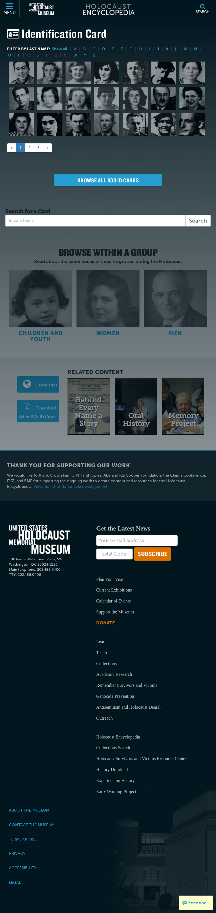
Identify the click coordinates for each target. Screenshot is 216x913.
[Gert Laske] (163, 73)
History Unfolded (112, 769)
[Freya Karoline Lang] (78, 73)
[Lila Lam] (49, 73)
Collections (106, 663)
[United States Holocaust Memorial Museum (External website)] (41, 9)
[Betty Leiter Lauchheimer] (192, 73)
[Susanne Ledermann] (21, 124)
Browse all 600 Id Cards (108, 180)
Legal (15, 881)
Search (198, 220)
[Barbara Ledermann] (135, 98)
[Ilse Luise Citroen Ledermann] (192, 98)
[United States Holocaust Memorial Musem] (39, 539)
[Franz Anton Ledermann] (163, 98)
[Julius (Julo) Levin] (192, 124)
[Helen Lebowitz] (78, 98)
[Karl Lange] (135, 73)
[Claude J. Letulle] (163, 124)
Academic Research (114, 673)
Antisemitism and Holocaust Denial (128, 706)
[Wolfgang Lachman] (21, 73)
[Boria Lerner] (135, 124)
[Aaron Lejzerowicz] (78, 124)
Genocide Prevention (115, 695)
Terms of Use (23, 838)
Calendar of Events (113, 600)
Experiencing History (115, 780)
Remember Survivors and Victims (126, 684)
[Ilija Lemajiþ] (106, 124)
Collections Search (113, 747)
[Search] (203, 9)
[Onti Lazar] (21, 98)
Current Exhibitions (114, 589)
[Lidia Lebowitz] (106, 98)
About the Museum (29, 809)
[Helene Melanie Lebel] (49, 98)
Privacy (17, 852)
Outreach (104, 717)
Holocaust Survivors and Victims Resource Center (141, 758)
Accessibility (22, 867)
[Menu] (10, 9)
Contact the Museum (32, 824)
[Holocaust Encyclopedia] (108, 9)
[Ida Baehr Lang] (106, 73)
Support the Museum (115, 611)
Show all (59, 49)
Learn (101, 641)
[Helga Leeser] (49, 124)
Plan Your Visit (109, 578)
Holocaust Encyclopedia (118, 736)
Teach (101, 652)
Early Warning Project (116, 791)
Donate (105, 622)
